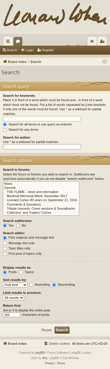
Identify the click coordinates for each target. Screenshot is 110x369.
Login (29, 50)
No (21, 225)
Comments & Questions (41, 205)
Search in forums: (17, 169)
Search (12, 50)
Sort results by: (15, 280)
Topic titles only (16, 248)
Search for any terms (20, 129)
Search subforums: (17, 221)
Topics (26, 272)
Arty (45, 358)
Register (48, 50)
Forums (19, 42)
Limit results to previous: (22, 292)
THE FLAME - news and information (41, 192)
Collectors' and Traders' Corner (41, 213)
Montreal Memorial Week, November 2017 (41, 196)
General (41, 188)
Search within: (14, 233)
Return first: (12, 305)
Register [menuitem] (103, 42)
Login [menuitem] (93, 42)
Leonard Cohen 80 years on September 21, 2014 (41, 200)
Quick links (9, 42)
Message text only (19, 243)
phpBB (39, 352)
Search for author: (17, 137)
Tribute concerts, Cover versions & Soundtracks (41, 209)
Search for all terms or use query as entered (37, 124)
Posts (10, 272)
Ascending (39, 284)
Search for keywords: (19, 95)
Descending (63, 284)
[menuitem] (57, 343)
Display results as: (17, 267)
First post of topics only (22, 253)
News (41, 184)
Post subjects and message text (28, 237)
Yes (8, 225)
